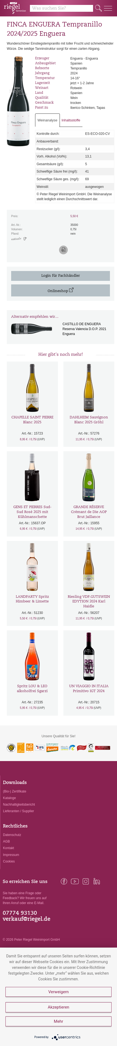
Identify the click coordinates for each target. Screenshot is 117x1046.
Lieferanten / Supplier (18, 811)
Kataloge (9, 798)
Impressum (11, 855)
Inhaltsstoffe (70, 120)
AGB (6, 841)
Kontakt (8, 848)
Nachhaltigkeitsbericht (19, 804)
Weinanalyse (47, 120)
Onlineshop (60, 290)
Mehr (58, 1021)
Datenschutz (12, 835)
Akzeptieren (58, 1007)
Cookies (9, 861)
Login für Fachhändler (60, 276)
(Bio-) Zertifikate (14, 791)
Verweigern (58, 991)
